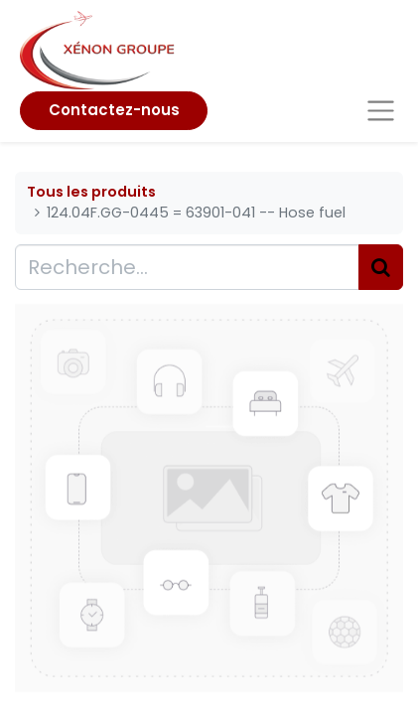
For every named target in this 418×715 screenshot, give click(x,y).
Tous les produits (91, 192)
